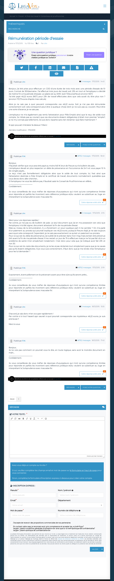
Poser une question (94, 55)
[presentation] (11, 413)
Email (12, 495)
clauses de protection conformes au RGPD (71, 533)
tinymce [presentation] (100, 450)
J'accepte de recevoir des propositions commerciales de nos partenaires (42, 517)
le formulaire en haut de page (83, 465)
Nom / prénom (65, 485)
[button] (11, 413)
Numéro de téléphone (69, 505)
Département (64, 495)
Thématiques (57, 24)
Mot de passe (16, 505)
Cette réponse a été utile (93, 196)
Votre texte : (18, 409)
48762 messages (84, 150)
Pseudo (13, 485)
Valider (98, 543)
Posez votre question (94, 139)
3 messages (86, 76)
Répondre (73, 139)
